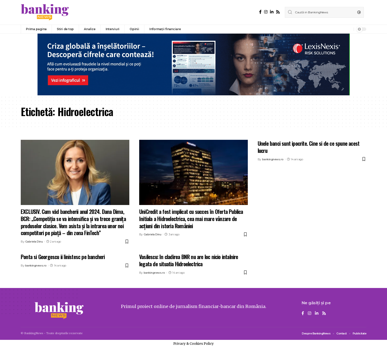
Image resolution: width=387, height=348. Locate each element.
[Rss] (278, 12)
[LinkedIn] (272, 12)
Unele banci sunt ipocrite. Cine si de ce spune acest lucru (308, 146)
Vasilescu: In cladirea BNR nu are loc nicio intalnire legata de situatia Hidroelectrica (188, 260)
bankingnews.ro (273, 159)
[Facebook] (260, 12)
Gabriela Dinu (34, 241)
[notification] (348, 29)
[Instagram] (266, 12)
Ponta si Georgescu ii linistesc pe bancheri (63, 257)
